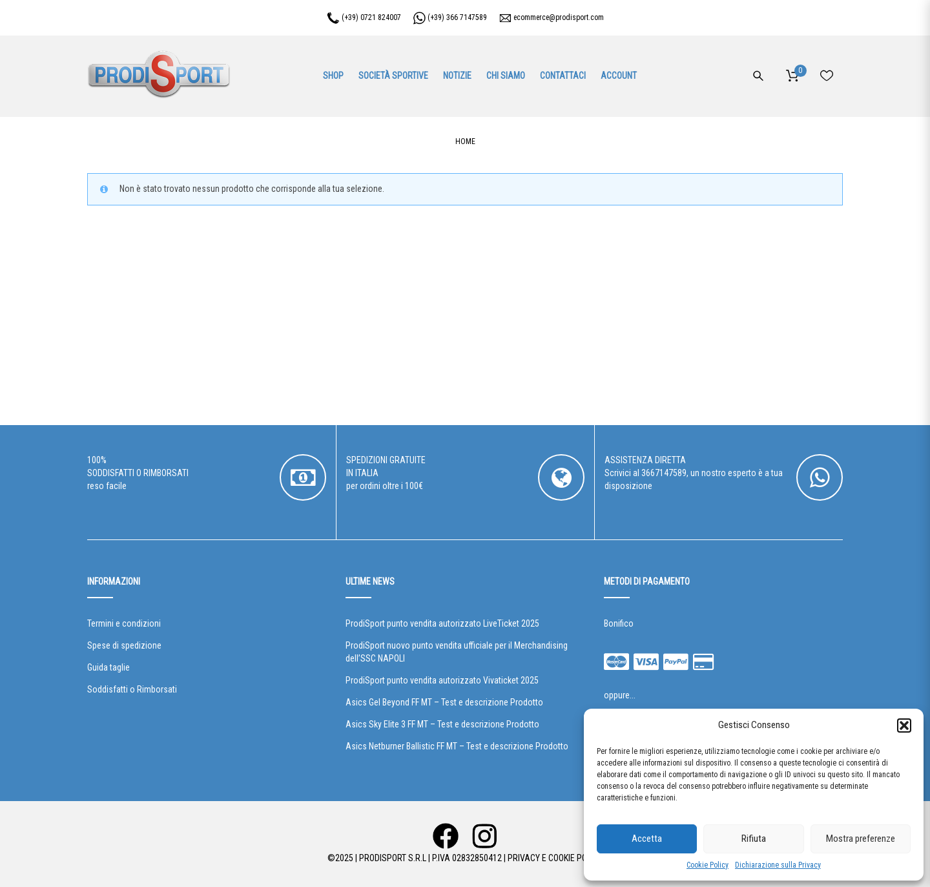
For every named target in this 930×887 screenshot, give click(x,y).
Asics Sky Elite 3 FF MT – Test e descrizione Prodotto (442, 724)
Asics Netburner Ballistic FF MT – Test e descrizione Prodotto (457, 746)
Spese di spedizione (124, 645)
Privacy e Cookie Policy (555, 858)
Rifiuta (753, 838)
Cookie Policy (707, 865)
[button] (904, 725)
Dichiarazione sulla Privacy (778, 865)
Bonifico (619, 623)
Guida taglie (108, 667)
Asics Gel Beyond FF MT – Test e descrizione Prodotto (444, 702)
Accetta (647, 838)
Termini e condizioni (124, 623)
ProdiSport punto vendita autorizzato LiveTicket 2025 (442, 623)
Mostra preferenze (860, 838)
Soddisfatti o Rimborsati (132, 689)
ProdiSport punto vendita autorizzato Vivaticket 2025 (442, 680)
